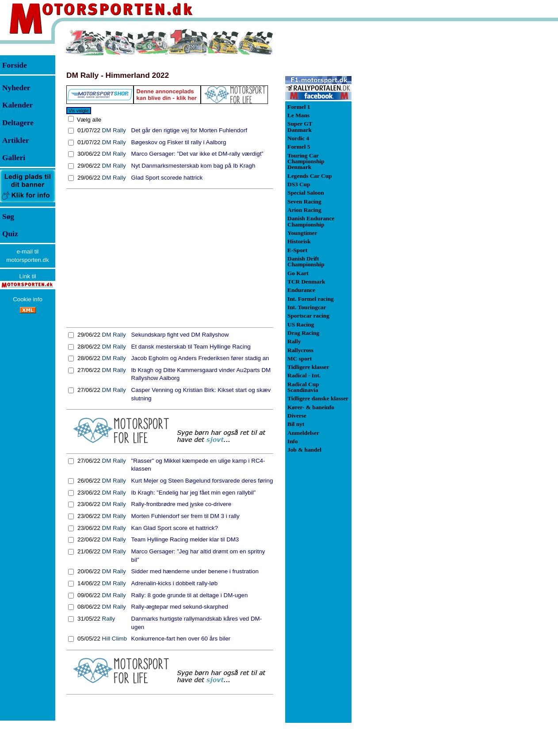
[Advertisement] (169, 258)
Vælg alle (88, 119)
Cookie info (27, 299)
